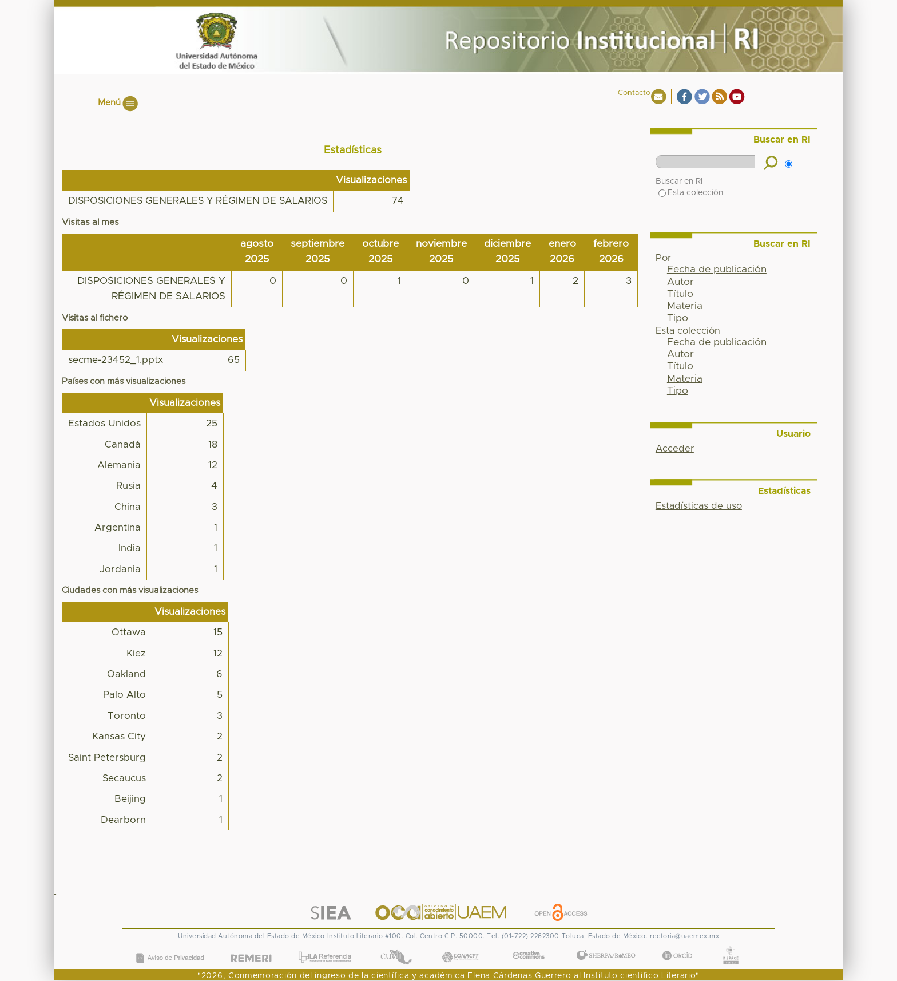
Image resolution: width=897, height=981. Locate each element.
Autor (680, 282)
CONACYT (460, 946)
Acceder (675, 448)
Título (680, 294)
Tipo (677, 318)
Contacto (634, 93)
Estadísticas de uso (699, 506)
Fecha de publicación (717, 269)
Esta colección (690, 193)
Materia (684, 306)
